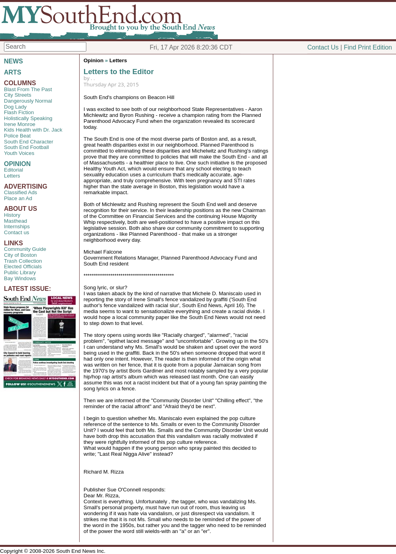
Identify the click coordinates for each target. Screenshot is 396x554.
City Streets (17, 95)
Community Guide (25, 249)
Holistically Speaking (28, 118)
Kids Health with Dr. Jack (33, 130)
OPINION (17, 163)
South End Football (26, 147)
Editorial (13, 170)
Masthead (15, 221)
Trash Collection (23, 261)
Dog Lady (15, 107)
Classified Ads (20, 192)
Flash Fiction (19, 112)
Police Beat (17, 136)
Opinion (93, 60)
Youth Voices (19, 153)
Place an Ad (18, 198)
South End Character (28, 142)
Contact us (16, 232)
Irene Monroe (19, 124)
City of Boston (20, 255)
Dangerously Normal (28, 101)
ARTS (12, 72)
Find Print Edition (368, 47)
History (12, 215)
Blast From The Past (28, 89)
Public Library (20, 272)
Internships (17, 226)
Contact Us (323, 47)
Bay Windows (20, 278)
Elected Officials (23, 266)
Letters (12, 176)
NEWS (13, 61)
